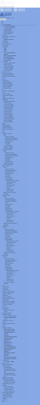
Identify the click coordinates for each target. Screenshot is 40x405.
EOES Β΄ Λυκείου (6, 226)
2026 (5, 135)
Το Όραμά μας (5, 40)
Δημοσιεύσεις (4, 326)
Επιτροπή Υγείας (6, 80)
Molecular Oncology (8, 342)
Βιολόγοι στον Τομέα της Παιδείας (8, 292)
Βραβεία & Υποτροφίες (5, 363)
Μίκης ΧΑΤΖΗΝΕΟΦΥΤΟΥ (9, 32)
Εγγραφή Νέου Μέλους (7, 93)
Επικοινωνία (3, 401)
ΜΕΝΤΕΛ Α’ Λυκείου (6, 195)
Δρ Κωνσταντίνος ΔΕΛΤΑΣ (9, 67)
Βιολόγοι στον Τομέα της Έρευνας (8, 298)
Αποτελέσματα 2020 (7, 367)
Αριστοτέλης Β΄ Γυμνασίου (7, 149)
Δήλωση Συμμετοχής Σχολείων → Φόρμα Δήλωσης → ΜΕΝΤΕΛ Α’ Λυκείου (11, 201)
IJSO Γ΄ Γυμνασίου (6, 165)
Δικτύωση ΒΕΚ (5, 46)
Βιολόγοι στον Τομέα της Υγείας (8, 291)
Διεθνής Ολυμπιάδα (8, 179)
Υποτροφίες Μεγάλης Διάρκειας (8, 392)
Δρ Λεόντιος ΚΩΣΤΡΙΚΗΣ (8, 65)
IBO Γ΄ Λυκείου (5, 255)
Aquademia (6, 335)
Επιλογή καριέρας (6, 286)
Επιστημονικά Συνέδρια (7, 314)
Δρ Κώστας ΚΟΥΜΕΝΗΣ (8, 117)
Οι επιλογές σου (5, 288)
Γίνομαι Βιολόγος (6, 289)
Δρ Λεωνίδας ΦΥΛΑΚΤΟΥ (8, 110)
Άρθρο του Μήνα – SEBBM (9, 361)
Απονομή (8, 188)
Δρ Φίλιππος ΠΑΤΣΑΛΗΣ (8, 68)
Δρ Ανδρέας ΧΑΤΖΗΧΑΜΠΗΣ (9, 26)
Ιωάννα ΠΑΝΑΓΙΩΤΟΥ (8, 70)
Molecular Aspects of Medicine (10, 358)
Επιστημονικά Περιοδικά (7, 327)
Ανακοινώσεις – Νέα (5, 399)
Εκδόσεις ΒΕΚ (5, 38)
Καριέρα (3, 285)
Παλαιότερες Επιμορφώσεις (7, 127)
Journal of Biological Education (10, 346)
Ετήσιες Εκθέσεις (6, 45)
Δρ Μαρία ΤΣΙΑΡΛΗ (7, 30)
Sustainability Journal (8, 345)
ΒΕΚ (2, 23)
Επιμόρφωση (4, 123)
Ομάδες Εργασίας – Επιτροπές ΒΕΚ (9, 36)
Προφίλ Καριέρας (6, 299)
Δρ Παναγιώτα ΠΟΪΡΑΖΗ (8, 121)
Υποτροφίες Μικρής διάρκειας (8, 393)
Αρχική (3, 21)
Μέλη (2, 89)
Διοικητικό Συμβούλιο (6, 24)
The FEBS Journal (7, 339)
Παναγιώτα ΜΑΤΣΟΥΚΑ (8, 33)
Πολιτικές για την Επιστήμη (7, 73)
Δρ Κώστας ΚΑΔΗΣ (7, 64)
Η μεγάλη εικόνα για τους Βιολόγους (9, 301)
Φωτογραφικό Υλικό (8, 145)
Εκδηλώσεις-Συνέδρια (5, 307)
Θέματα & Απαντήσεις (9, 140)
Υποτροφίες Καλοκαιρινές (7, 395)
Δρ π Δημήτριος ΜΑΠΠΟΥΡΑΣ (9, 27)
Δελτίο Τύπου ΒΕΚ (10, 190)
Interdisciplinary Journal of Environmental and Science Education (9, 332)
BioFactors (6, 355)
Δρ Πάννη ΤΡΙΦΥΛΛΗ (8, 120)
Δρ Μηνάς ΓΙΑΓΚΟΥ (7, 111)
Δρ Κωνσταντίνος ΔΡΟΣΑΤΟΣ (9, 118)
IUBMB (5, 49)
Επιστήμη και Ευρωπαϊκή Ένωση (8, 74)
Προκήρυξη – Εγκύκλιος (9, 136)
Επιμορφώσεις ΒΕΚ (6, 124)
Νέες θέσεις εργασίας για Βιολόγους (9, 302)
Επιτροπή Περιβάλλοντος (7, 82)
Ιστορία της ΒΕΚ (5, 42)
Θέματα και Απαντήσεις (11, 185)
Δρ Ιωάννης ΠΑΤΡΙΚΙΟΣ (8, 115)
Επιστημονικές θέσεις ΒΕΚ (6, 71)
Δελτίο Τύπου (7, 143)
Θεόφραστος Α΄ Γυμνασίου (7, 133)
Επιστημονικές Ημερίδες (7, 313)
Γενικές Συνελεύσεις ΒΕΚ (7, 43)
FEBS (5, 48)
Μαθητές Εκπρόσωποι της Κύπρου (13, 180)
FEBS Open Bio (7, 343)
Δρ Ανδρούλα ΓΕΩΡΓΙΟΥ (8, 114)
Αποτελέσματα (8, 142)
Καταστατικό (5, 35)
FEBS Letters (6, 341)
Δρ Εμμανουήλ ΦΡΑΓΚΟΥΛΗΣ (9, 63)
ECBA (5, 51)
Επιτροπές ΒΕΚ (4, 79)
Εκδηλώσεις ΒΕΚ (6, 308)
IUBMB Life (6, 351)
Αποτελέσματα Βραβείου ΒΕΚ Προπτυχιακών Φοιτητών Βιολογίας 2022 (10, 375)
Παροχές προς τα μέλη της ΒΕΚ (8, 98)
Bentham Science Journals (9, 329)
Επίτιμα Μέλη (5, 61)
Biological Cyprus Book (8, 39)
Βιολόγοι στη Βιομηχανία (7, 296)
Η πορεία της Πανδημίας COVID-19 (10, 316)
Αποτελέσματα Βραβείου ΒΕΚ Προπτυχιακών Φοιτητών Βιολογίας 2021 (10, 370)
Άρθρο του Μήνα (6, 360)
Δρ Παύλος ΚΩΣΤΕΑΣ (8, 113)
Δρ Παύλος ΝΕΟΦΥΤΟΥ (8, 29)
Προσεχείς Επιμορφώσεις (7, 126)
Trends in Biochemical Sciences (10, 357)
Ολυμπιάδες (3, 132)
